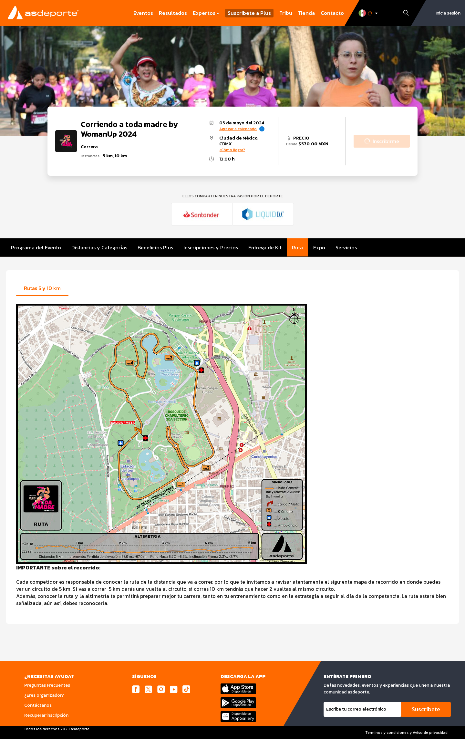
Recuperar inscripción (46, 715)
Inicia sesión (448, 13)
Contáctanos (38, 705)
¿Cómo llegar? (232, 150)
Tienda (306, 13)
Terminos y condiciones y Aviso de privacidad (406, 732)
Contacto (332, 13)
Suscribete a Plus (249, 13)
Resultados (173, 13)
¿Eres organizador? (44, 695)
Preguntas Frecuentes (47, 685)
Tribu (285, 13)
